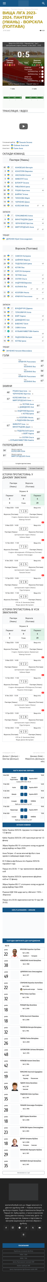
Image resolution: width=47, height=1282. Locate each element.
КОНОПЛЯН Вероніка (24, 171)
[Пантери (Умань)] (10, 57)
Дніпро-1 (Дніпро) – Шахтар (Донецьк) (11, 757)
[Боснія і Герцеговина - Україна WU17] (23, 778)
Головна (6, 9)
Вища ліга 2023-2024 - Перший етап (21, 43)
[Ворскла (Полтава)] (37, 57)
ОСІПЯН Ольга (21, 279)
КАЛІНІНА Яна (21, 287)
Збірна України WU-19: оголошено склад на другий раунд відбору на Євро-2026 (23, 847)
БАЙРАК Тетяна (21, 194)
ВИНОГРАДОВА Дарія (24, 219)
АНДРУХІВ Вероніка (23, 283)
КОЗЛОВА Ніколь (22, 293)
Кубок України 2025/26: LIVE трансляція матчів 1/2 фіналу (23, 839)
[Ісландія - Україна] (23, 801)
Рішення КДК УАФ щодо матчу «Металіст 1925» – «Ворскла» (23, 893)
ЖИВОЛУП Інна (21, 179)
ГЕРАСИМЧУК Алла (23, 312)
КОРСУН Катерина (22, 271)
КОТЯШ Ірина (20, 341)
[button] (4, 3)
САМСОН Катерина (23, 256)
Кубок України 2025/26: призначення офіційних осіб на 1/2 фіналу (22, 878)
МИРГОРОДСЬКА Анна (24, 227)
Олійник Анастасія (21, 145)
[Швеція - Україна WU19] (23, 793)
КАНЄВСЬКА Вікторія (24, 168)
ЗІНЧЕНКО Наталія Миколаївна (19, 351)
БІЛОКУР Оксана (22, 183)
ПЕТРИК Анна (21, 275)
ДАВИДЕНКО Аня (22, 320)
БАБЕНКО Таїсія (21, 324)
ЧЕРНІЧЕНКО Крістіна (24, 223)
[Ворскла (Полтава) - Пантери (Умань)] (23, 515)
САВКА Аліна (20, 328)
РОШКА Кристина (22, 190)
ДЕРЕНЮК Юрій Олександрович (19, 239)
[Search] (43, 3)
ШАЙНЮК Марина (22, 260)
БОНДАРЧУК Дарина (23, 308)
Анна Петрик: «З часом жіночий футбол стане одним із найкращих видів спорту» (21, 854)
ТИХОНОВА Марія (22, 198)
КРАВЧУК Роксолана (23, 296)
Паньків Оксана (25, 142)
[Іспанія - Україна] (23, 816)
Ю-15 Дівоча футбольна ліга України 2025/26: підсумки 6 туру (21, 862)
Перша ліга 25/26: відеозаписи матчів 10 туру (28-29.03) (23, 901)
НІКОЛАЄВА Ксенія (23, 175)
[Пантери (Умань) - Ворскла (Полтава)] (23, 533)
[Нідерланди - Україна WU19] (23, 809)
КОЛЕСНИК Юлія (22, 206)
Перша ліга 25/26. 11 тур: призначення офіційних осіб (23, 870)
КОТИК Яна (20, 268)
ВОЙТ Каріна (20, 316)
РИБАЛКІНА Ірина (22, 187)
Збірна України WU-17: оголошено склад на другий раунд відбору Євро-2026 (23, 885)
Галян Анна (18, 148)
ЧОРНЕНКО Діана (22, 202)
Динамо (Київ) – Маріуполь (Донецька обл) (34, 759)
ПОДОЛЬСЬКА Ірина (23, 264)
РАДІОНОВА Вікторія (23, 337)
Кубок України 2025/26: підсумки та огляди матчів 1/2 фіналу (23, 831)
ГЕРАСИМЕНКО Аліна (24, 216)
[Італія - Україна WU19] (23, 786)
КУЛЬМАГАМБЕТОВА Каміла (27, 331)
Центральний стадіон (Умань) (16, 45)
